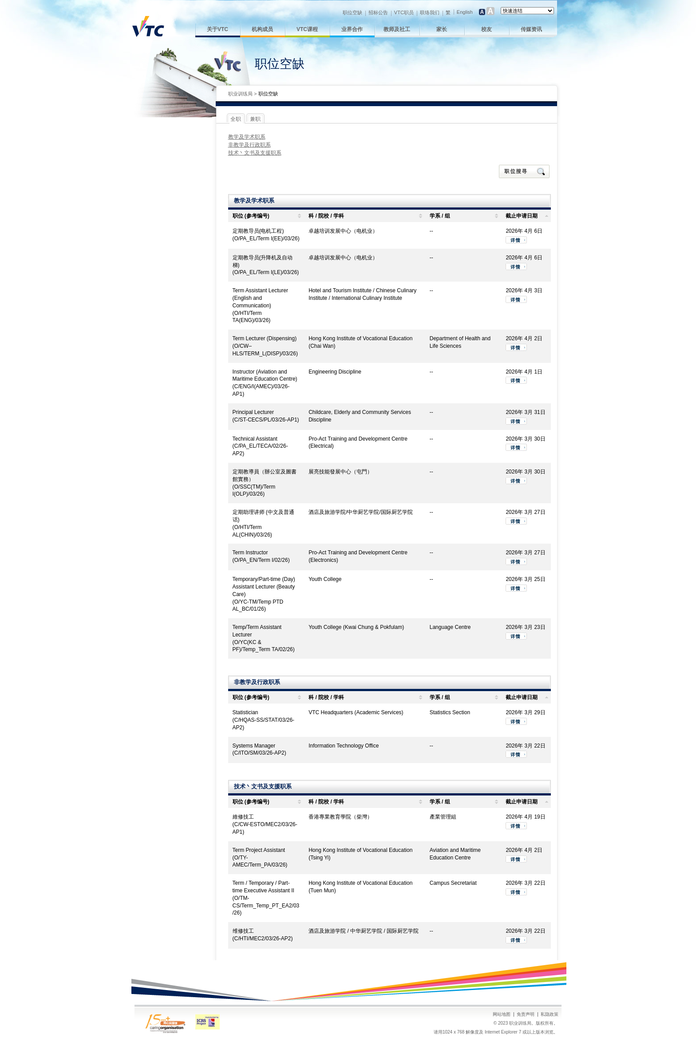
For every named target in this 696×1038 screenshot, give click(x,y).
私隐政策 (549, 1014)
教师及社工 (397, 29)
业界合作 (352, 29)
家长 (441, 29)
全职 (235, 119)
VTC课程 (307, 29)
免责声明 (525, 1014)
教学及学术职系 (246, 137)
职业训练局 (240, 93)
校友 (486, 29)
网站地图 (501, 1014)
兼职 (255, 119)
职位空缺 (352, 12)
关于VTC (217, 29)
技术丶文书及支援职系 (254, 153)
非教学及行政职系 (249, 145)
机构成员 (262, 29)
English (465, 12)
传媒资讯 (531, 29)
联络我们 (429, 12)
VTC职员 (404, 12)
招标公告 (378, 12)
